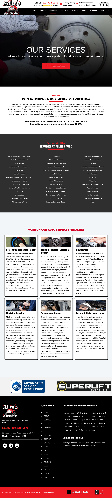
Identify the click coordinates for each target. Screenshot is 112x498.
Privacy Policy (30, 492)
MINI (84, 423)
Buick (86, 413)
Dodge (75, 416)
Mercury (77, 423)
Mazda (101, 420)
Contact (105, 11)
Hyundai (67, 420)
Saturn (86, 426)
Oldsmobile (69, 426)
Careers (93, 11)
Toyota (74, 430)
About (43, 11)
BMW (79, 413)
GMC (94, 416)
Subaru (99, 426)
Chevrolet (102, 413)
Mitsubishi (92, 423)
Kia (87, 420)
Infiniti (75, 420)
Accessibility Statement (45, 492)
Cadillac (93, 413)
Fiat (82, 416)
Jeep (81, 420)
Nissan (101, 423)
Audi (72, 413)
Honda (101, 416)
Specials (64, 11)
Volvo (93, 430)
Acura (67, 413)
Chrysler (68, 416)
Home (34, 11)
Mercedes (68, 423)
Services (53, 11)
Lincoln (93, 420)
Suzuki (67, 430)
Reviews (75, 11)
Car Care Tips (49, 443)
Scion (93, 426)
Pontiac (78, 426)
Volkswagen (83, 430)
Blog (84, 11)
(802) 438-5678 (50, 2)
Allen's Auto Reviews (46, 5)
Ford (87, 416)
